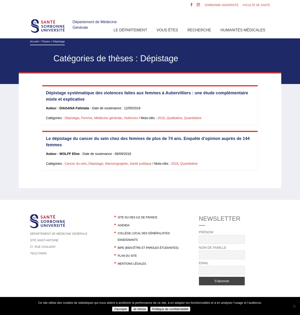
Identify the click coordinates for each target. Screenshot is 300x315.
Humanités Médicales (243, 30)
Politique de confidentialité (170, 309)
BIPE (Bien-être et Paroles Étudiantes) (148, 247)
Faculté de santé (256, 5)
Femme (86, 118)
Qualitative (174, 118)
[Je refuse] (294, 306)
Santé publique (140, 163)
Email (204, 263)
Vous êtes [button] (167, 30)
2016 (161, 118)
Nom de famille (212, 247)
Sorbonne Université (221, 5)
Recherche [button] (199, 30)
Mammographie (116, 163)
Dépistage (71, 118)
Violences (131, 118)
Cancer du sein (75, 163)
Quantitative (193, 118)
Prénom (206, 232)
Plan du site (127, 255)
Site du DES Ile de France (137, 217)
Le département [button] (130, 30)
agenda (124, 225)
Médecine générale (108, 118)
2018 (174, 163)
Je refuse (139, 309)
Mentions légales (132, 263)
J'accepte (120, 309)
